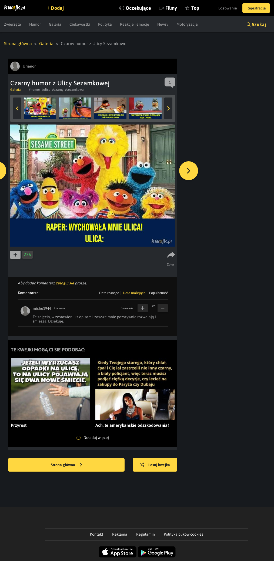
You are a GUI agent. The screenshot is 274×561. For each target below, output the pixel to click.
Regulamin (145, 534)
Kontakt (96, 534)
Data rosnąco (109, 293)
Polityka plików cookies (183, 534)
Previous (17, 108)
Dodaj (57, 8)
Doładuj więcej (92, 438)
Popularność (158, 293)
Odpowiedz (127, 308)
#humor (34, 90)
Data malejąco (134, 293)
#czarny (58, 90)
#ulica (46, 90)
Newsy (162, 24)
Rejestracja (256, 8)
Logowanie (227, 8)
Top (195, 8)
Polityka (105, 24)
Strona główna (18, 43)
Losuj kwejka (155, 465)
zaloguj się (65, 283)
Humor (35, 24)
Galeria (55, 24)
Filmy (171, 8)
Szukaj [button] (259, 24)
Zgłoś (171, 264)
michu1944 (42, 308)
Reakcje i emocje (134, 24)
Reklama (119, 534)
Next (168, 108)
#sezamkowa (74, 90)
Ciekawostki (79, 24)
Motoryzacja (187, 24)
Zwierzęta (12, 24)
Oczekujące (138, 8)
